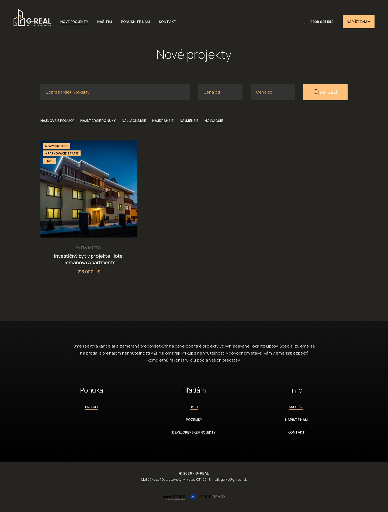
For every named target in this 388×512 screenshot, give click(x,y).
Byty (194, 407)
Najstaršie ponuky (98, 120)
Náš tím (104, 21)
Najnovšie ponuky (57, 120)
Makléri (296, 407)
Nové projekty (74, 21)
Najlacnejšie (134, 120)
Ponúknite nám (135, 21)
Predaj (91, 407)
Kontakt (167, 21)
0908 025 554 (318, 21)
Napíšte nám (358, 21)
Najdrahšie (163, 120)
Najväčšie (214, 120)
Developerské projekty (194, 432)
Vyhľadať (325, 92)
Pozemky (194, 419)
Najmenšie (189, 120)
